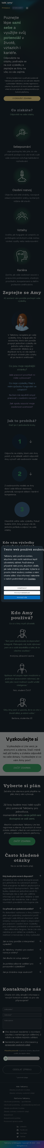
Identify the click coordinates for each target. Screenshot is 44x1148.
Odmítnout (22, 588)
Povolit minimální (22, 592)
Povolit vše (22, 597)
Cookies (31, 579)
